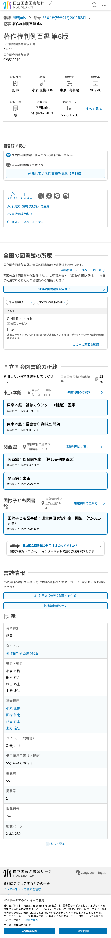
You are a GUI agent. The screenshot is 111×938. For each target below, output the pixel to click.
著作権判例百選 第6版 (22, 653)
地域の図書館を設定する (72, 289)
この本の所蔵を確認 (88, 344)
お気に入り (12, 196)
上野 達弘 (13, 727)
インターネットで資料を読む (22, 889)
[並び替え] (20, 302)
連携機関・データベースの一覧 (83, 270)
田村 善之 (13, 714)
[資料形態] (52, 302)
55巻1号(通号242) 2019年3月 (64, 17)
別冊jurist (19, 17)
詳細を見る (31, 919)
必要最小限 (29, 931)
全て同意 (83, 931)
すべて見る (93, 108)
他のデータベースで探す (25, 222)
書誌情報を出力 (19, 214)
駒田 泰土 (13, 721)
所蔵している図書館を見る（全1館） (55, 173)
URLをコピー (26, 196)
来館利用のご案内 (85, 392)
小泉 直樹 (13, 708)
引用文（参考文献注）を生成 (28, 206)
